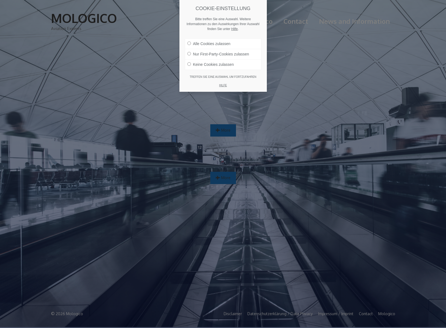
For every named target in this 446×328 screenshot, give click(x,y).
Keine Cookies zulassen (210, 64)
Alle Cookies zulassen (209, 43)
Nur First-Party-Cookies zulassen (218, 54)
